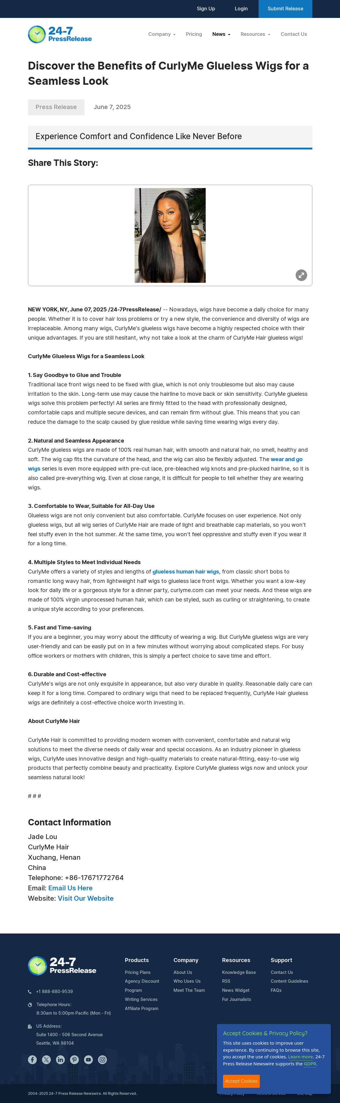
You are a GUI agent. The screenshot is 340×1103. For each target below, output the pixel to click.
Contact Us (294, 34)
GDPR (310, 1063)
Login (241, 8)
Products (137, 960)
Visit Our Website (86, 898)
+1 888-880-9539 (54, 992)
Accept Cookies (241, 1081)
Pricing (194, 34)
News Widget (235, 990)
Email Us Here (70, 888)
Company (185, 960)
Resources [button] (253, 34)
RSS (226, 981)
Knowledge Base (239, 973)
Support (281, 960)
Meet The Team (189, 990)
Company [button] (160, 34)
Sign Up (206, 8)
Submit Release (285, 8)
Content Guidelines (289, 981)
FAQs (276, 990)
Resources (236, 960)
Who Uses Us (187, 981)
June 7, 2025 (112, 107)
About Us (182, 973)
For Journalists (236, 1000)
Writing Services (141, 1000)
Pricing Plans (138, 973)
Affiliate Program (141, 1009)
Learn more (300, 1056)
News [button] (219, 34)
